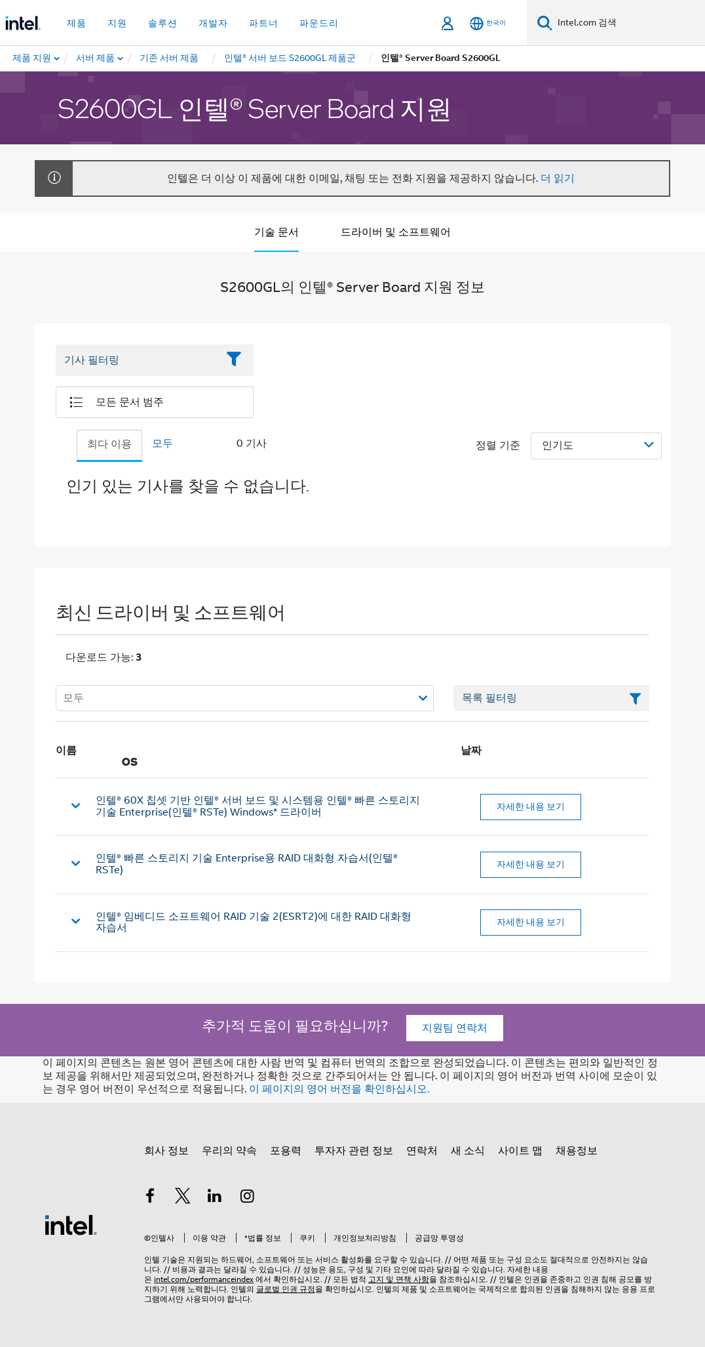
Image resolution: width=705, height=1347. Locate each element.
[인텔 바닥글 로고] (71, 1224)
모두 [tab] (162, 443)
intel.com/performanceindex (204, 1279)
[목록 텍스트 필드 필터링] (551, 698)
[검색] (544, 22)
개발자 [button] (213, 23)
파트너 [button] (263, 23)
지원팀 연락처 (454, 1028)
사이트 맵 (520, 1150)
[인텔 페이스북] (150, 1198)
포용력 (285, 1150)
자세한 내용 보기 (531, 806)
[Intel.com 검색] (628, 23)
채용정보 (577, 1150)
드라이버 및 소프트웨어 (396, 232)
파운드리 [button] (319, 23)
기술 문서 (276, 232)
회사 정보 (166, 1150)
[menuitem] (96, 58)
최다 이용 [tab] (109, 444)
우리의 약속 (229, 1150)
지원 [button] (117, 23)
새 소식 (468, 1150)
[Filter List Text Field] (137, 360)
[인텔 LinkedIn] (215, 1198)
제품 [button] (76, 23)
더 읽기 (558, 178)
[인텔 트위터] (183, 1198)
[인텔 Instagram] (248, 1198)
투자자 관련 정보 (353, 1150)
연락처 (422, 1150)
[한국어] (488, 23)
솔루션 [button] (163, 23)
